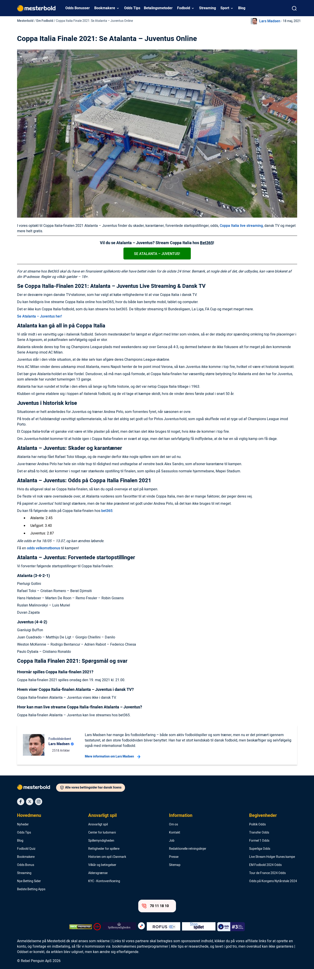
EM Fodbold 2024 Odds (265, 865)
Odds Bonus (25, 865)
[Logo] (36, 788)
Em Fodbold (44, 20)
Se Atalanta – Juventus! (157, 254)
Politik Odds (257, 824)
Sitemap (174, 865)
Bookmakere (104, 8)
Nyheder (23, 824)
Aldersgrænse (98, 873)
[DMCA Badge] (80, 926)
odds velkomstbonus (43, 548)
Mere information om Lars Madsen (112, 756)
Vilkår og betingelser (102, 865)
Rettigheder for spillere (103, 849)
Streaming (207, 8)
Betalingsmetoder (158, 8)
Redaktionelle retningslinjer (187, 849)
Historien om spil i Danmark (107, 857)
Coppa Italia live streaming (241, 225)
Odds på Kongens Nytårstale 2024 (273, 881)
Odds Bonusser (77, 8)
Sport (224, 8)
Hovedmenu (29, 815)
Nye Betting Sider (29, 881)
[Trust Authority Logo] (119, 926)
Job (171, 840)
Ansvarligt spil (102, 815)
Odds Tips (132, 8)
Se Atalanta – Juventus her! (39, 316)
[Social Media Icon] (20, 801)
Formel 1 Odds (259, 840)
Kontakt (174, 832)
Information (180, 815)
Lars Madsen (269, 21)
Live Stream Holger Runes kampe (272, 857)
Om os (173, 824)
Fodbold (183, 8)
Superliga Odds (259, 849)
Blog (241, 8)
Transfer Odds (259, 832)
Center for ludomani (102, 832)
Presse (173, 857)
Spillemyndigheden (101, 840)
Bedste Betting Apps (31, 889)
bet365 (106, 511)
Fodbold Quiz (26, 849)
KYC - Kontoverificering (104, 881)
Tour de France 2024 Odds (267, 873)
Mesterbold (25, 20)
